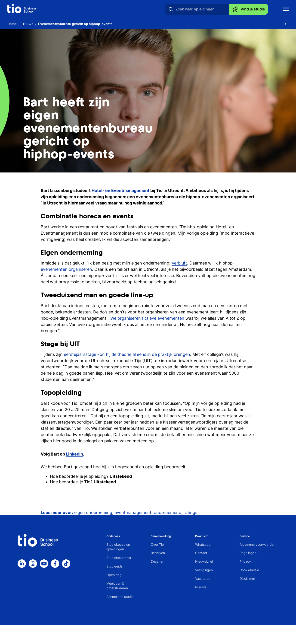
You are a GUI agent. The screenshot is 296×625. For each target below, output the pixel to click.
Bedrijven (158, 553)
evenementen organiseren (66, 269)
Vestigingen (204, 570)
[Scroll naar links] (23, 24)
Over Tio (157, 544)
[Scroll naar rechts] (285, 24)
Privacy (245, 561)
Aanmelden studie (119, 597)
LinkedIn (74, 454)
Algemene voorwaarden (257, 544)
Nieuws (200, 587)
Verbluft (179, 263)
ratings (190, 512)
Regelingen (248, 553)
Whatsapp (203, 544)
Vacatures (202, 578)
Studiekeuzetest (118, 558)
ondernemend (167, 512)
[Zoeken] (171, 9)
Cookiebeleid (249, 570)
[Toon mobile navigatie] (286, 9)
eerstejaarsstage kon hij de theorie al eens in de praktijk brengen (127, 354)
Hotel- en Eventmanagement (120, 190)
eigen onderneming (93, 512)
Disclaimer (247, 578)
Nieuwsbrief (204, 561)
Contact (201, 553)
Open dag (114, 575)
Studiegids (114, 566)
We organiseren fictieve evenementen (147, 318)
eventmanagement (132, 512)
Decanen (157, 561)
